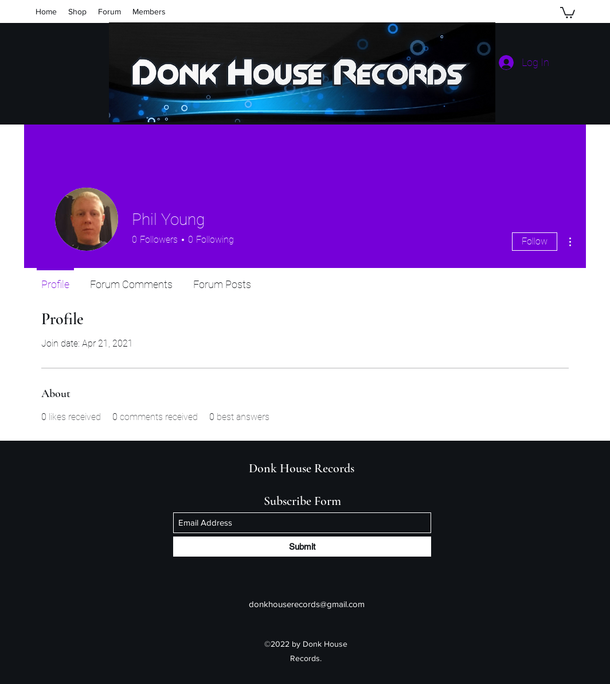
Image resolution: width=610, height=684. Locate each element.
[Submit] (302, 547)
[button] (567, 12)
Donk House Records (301, 468)
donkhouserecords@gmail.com (307, 604)
